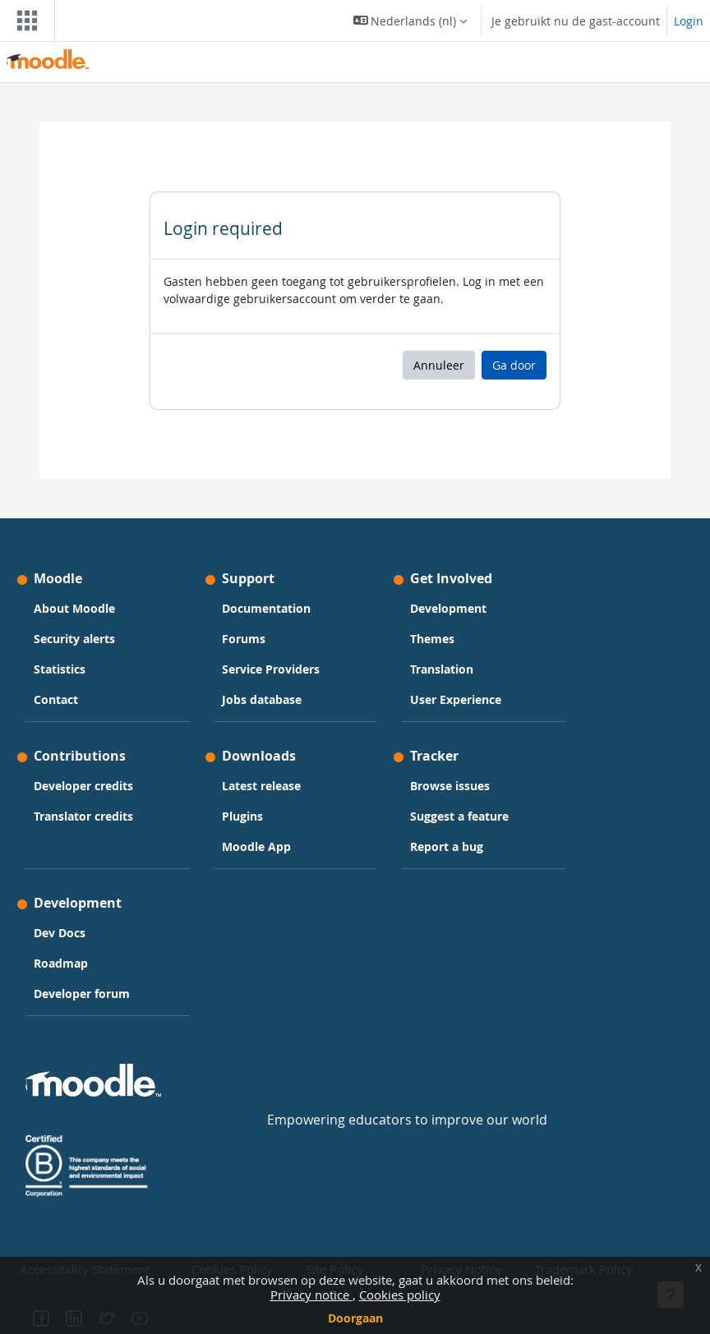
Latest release (261, 786)
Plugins (242, 816)
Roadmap (61, 963)
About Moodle (74, 608)
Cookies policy (399, 1294)
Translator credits (83, 816)
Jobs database (262, 699)
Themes (432, 638)
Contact (56, 699)
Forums (243, 638)
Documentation (266, 608)
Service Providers (271, 669)
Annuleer (438, 365)
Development (448, 608)
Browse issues (450, 786)
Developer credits (83, 786)
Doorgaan (355, 1318)
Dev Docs (59, 933)
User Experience (455, 699)
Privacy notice (311, 1294)
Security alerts (74, 638)
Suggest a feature (459, 816)
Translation (441, 669)
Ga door (514, 365)
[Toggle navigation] (24, 20)
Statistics (59, 669)
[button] (410, 20)
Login (688, 21)
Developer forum (82, 993)
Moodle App (256, 846)
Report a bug (446, 846)
